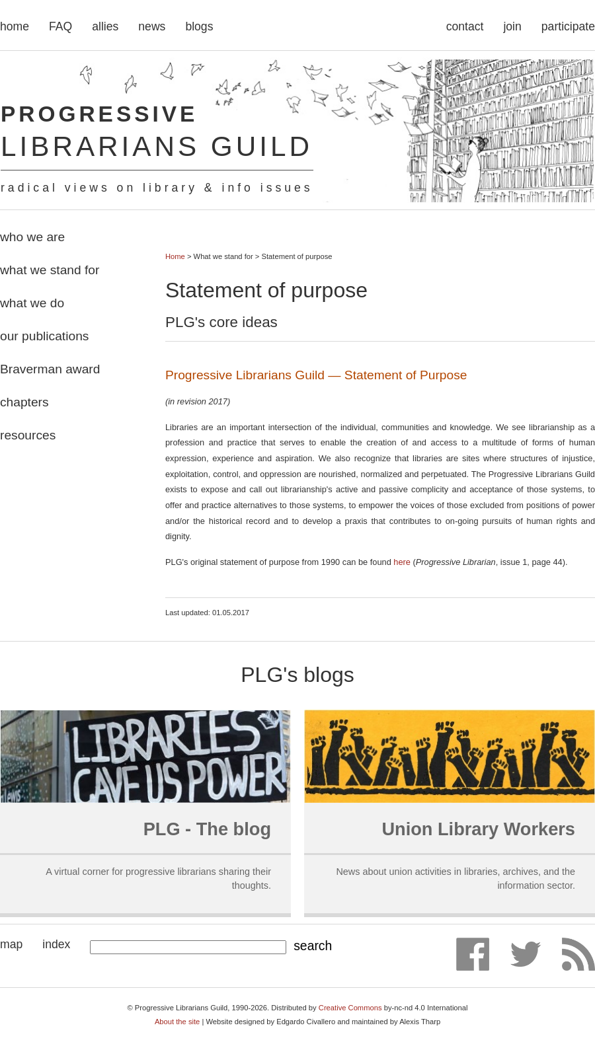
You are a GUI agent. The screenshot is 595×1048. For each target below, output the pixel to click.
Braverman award (50, 369)
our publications (44, 336)
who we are (32, 237)
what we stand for (49, 270)
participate (568, 26)
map (11, 944)
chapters (24, 402)
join (512, 26)
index (56, 944)
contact (465, 26)
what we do (32, 303)
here (402, 562)
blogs (199, 26)
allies (105, 26)
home (14, 26)
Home (175, 256)
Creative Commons (350, 1008)
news (151, 26)
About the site (177, 1022)
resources (28, 435)
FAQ (60, 26)
